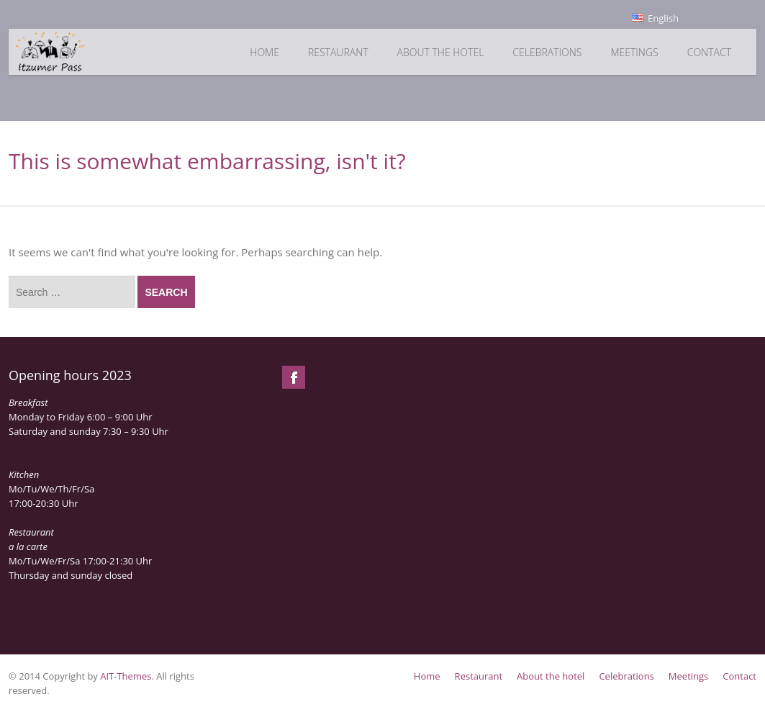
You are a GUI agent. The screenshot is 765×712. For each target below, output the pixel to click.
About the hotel (440, 52)
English (655, 18)
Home (264, 52)
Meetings (634, 52)
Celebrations (546, 52)
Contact (709, 52)
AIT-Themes (125, 676)
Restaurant (338, 52)
